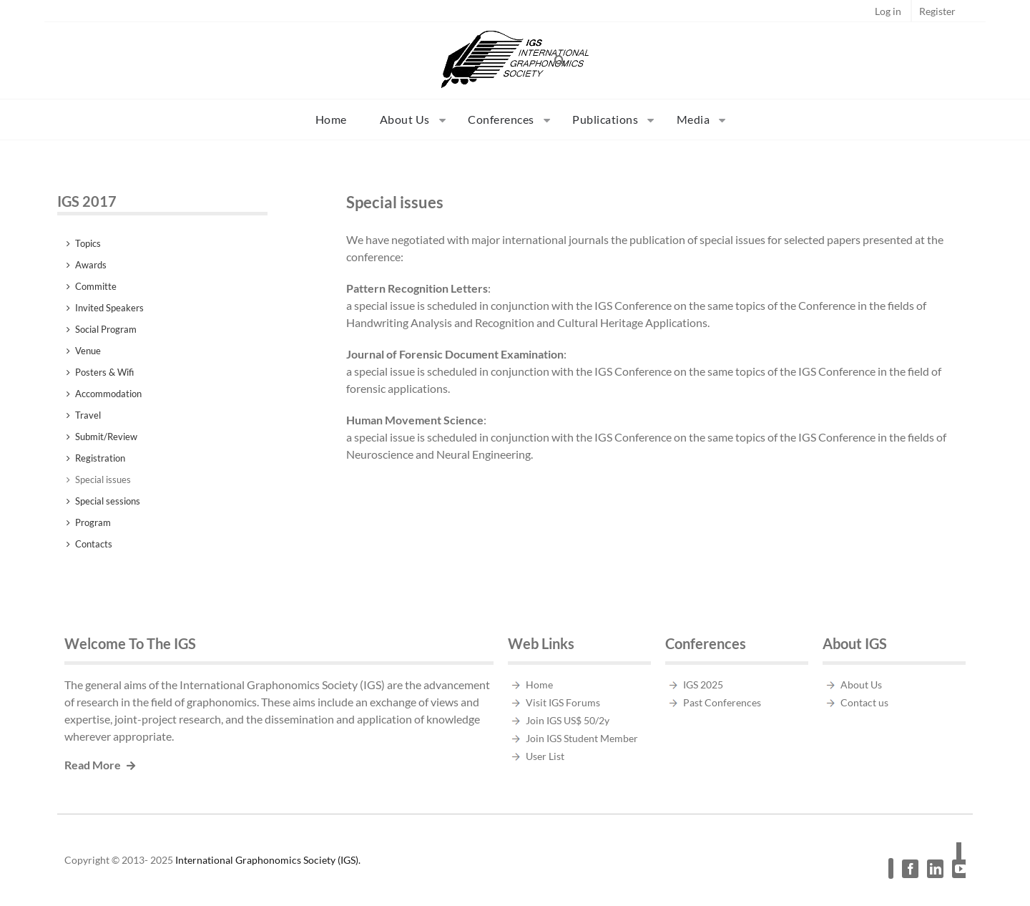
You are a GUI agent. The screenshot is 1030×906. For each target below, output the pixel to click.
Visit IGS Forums (563, 702)
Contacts (93, 544)
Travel (88, 415)
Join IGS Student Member (582, 738)
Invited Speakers (109, 307)
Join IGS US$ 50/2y (567, 720)
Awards (91, 265)
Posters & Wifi (104, 372)
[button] (560, 60)
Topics (88, 243)
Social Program (106, 329)
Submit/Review (106, 436)
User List (545, 756)
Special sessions (107, 501)
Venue (88, 350)
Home (539, 684)
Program (93, 522)
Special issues (103, 479)
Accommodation (108, 393)
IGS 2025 (703, 684)
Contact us (864, 702)
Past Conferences (722, 702)
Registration (100, 458)
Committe (96, 286)
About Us (861, 684)
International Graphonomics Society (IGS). (267, 860)
